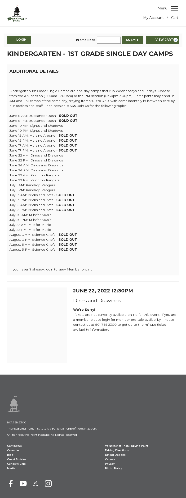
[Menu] (174, 8)
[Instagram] (48, 483)
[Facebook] (10, 483)
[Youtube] (23, 483)
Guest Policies (17, 459)
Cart (174, 18)
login (49, 269)
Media (11, 468)
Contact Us (14, 445)
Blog (10, 454)
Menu (162, 8)
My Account (153, 18)
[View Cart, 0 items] (162, 40)
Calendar (13, 450)
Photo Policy (113, 468)
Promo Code (86, 40)
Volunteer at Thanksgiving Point (126, 445)
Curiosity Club (16, 463)
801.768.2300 (16, 422)
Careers (110, 459)
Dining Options (115, 454)
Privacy (110, 463)
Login (19, 40)
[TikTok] (35, 483)
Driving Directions (117, 450)
